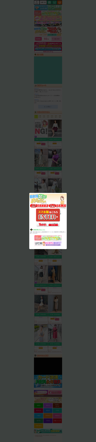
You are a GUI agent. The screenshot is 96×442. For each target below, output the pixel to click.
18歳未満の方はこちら (39, 229)
